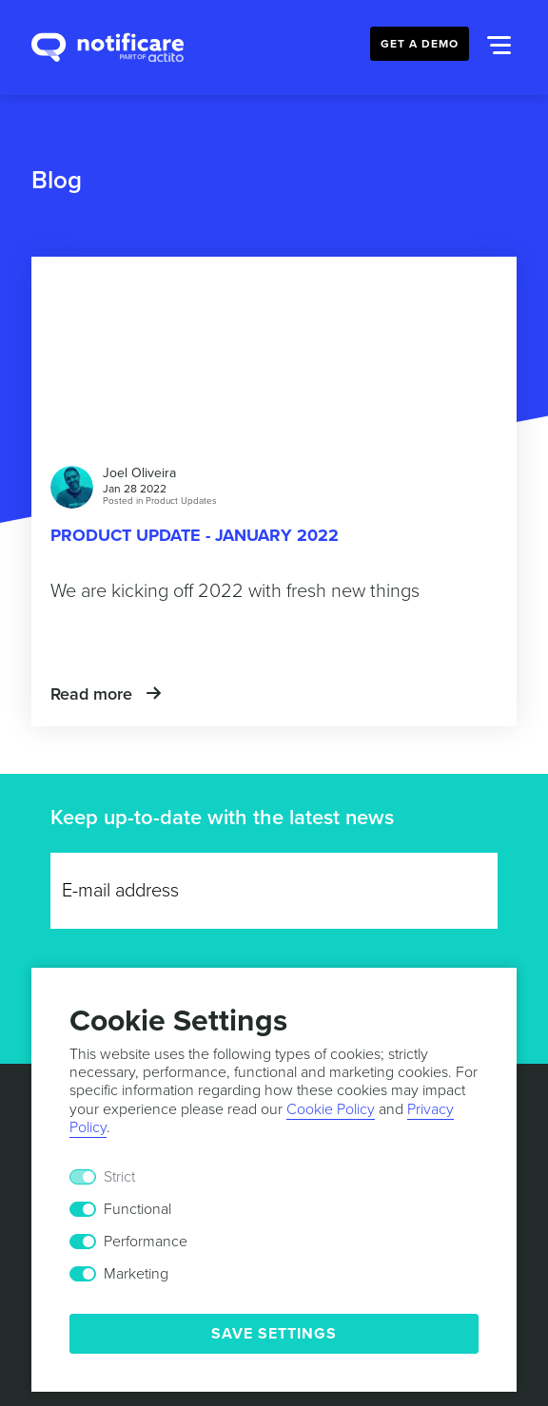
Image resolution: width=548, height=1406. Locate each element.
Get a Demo (420, 43)
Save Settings (274, 1333)
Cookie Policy (330, 1109)
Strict (119, 1176)
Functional (137, 1209)
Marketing (136, 1273)
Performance (145, 1241)
